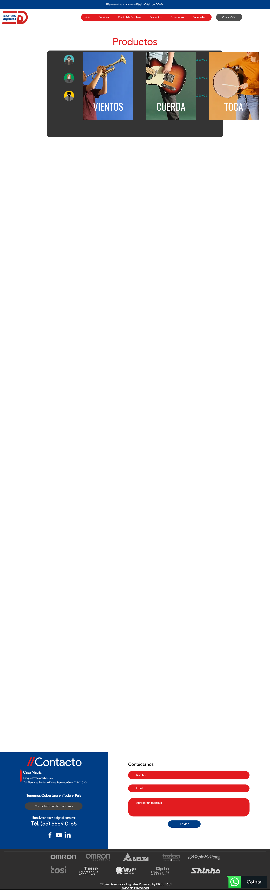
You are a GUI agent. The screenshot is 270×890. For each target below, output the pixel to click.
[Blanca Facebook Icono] (50, 835)
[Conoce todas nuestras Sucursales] (54, 806)
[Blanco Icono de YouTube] (59, 835)
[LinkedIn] (67, 835)
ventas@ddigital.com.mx (58, 818)
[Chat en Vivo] (229, 17)
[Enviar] (184, 824)
